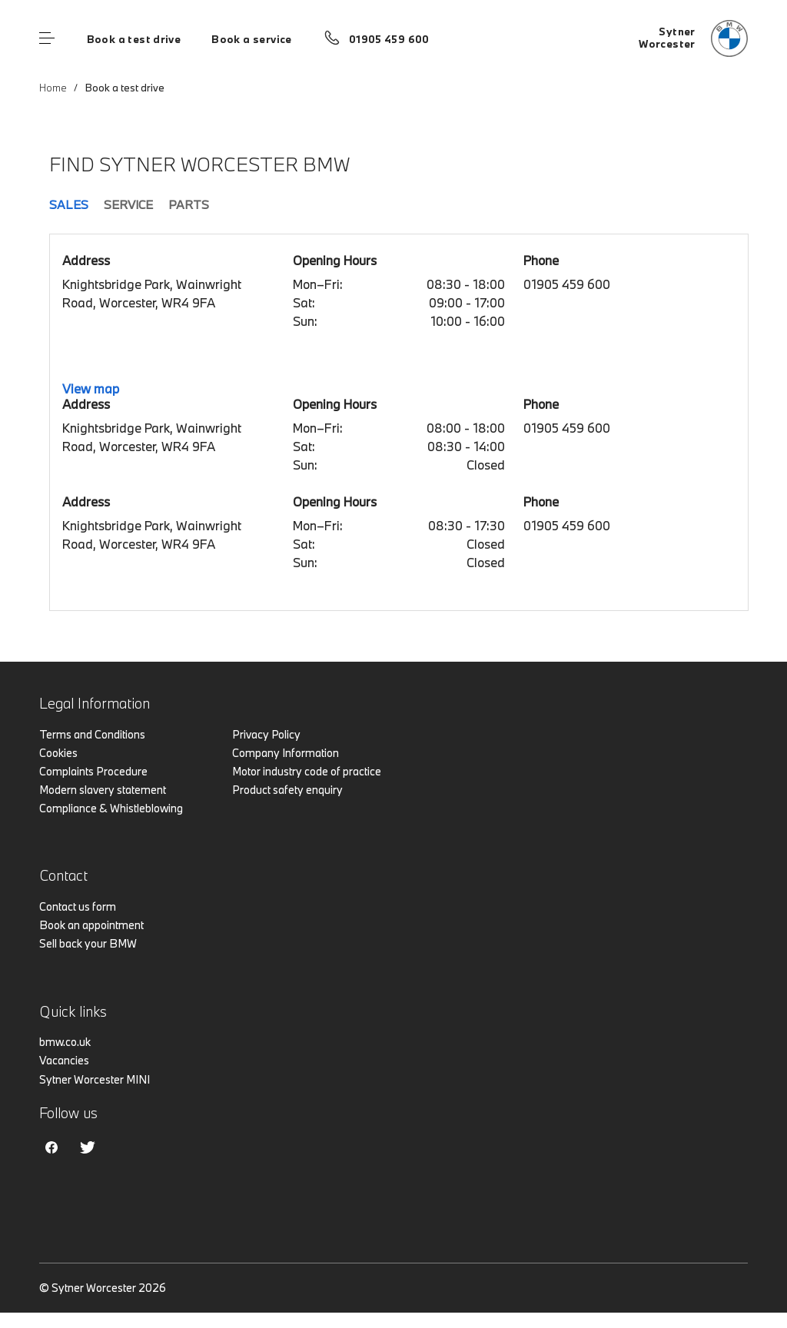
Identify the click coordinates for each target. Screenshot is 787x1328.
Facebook (51, 1147)
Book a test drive (134, 39)
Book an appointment (91, 925)
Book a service (251, 39)
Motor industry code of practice (306, 771)
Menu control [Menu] (47, 38)
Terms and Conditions (92, 734)
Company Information (285, 752)
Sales (68, 204)
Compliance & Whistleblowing (111, 808)
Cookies (58, 752)
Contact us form (77, 906)
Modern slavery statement (102, 789)
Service (128, 204)
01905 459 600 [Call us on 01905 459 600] (389, 39)
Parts (188, 204)
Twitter (87, 1147)
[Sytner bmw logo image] (693, 38)
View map (90, 388)
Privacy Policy (266, 734)
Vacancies (64, 1060)
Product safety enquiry (287, 789)
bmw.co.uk (65, 1041)
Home (53, 88)
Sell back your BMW (88, 943)
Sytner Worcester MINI (94, 1079)
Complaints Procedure (93, 771)
